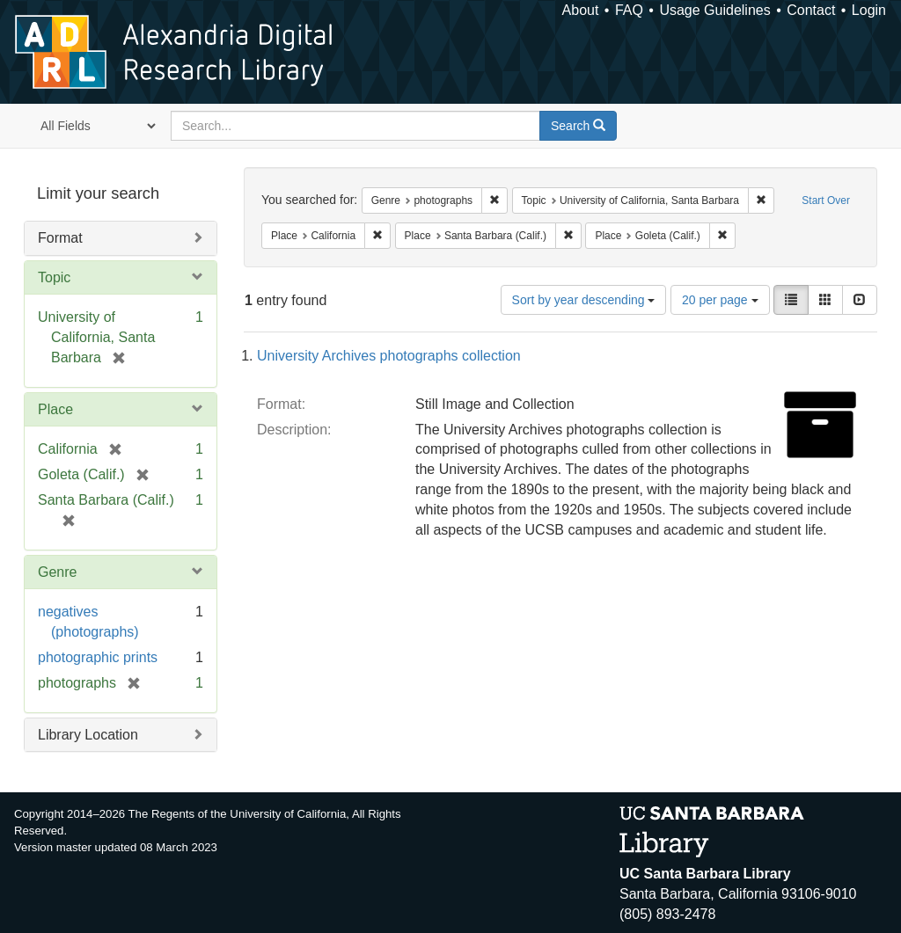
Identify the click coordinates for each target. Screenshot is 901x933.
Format (60, 237)
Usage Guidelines (714, 10)
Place (55, 409)
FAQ (629, 10)
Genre (57, 572)
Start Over (826, 200)
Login (869, 10)
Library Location (88, 734)
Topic (54, 277)
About (580, 10)
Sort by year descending (584, 300)
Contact (811, 10)
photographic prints (97, 657)
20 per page (720, 300)
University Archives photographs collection (389, 355)
